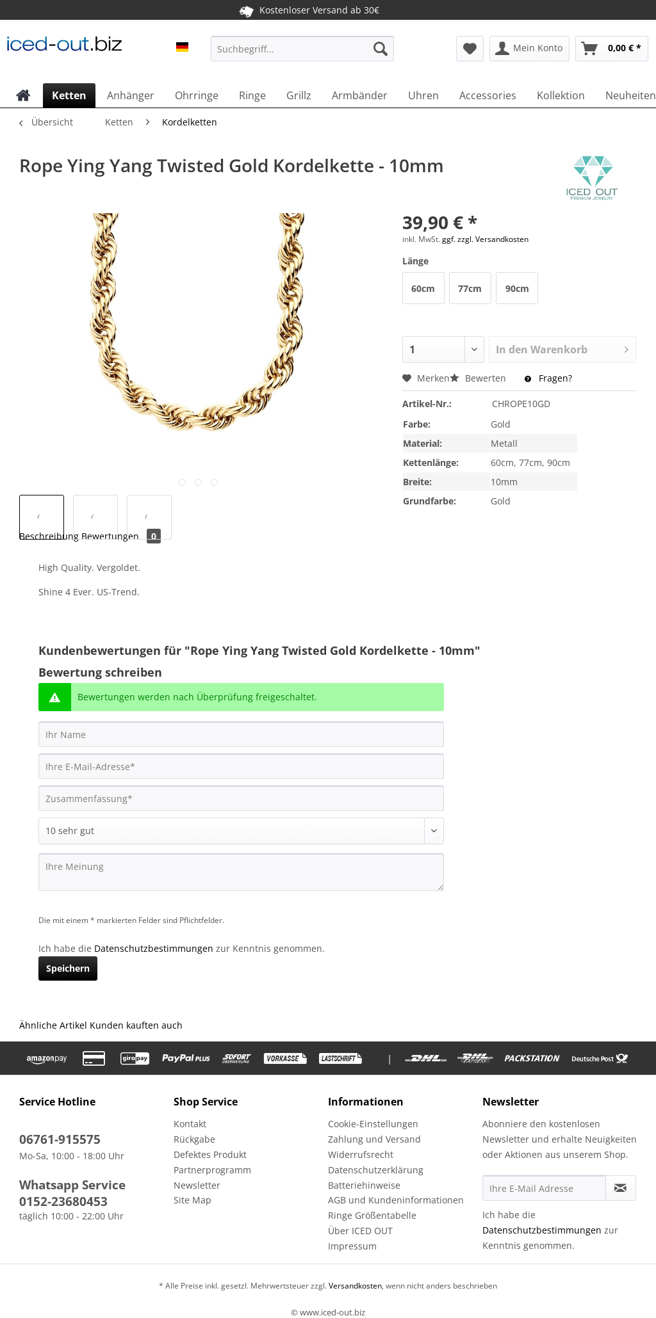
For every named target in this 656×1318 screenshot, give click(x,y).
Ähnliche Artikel (53, 1025)
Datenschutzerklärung (375, 1170)
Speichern (68, 968)
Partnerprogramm (212, 1170)
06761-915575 (60, 1139)
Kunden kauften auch (136, 1025)
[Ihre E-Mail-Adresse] (241, 766)
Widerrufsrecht (360, 1154)
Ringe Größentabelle (372, 1215)
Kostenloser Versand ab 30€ (308, 10)
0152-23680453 (63, 1201)
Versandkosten (354, 1285)
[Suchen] (380, 48)
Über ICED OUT (360, 1231)
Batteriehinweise (364, 1185)
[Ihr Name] (241, 734)
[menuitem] (303, 55)
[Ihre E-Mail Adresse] (544, 1188)
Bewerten (479, 378)
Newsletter (197, 1185)
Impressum (352, 1246)
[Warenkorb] (611, 48)
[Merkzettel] (470, 48)
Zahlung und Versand (374, 1139)
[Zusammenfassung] (241, 798)
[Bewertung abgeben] (241, 830)
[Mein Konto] (529, 48)
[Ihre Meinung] (241, 872)
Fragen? (548, 378)
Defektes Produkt (210, 1154)
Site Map (192, 1200)
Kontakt (190, 1124)
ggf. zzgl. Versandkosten (485, 239)
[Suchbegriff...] (303, 48)
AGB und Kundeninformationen (396, 1200)
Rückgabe (194, 1139)
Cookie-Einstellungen (373, 1124)
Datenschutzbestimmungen (153, 948)
